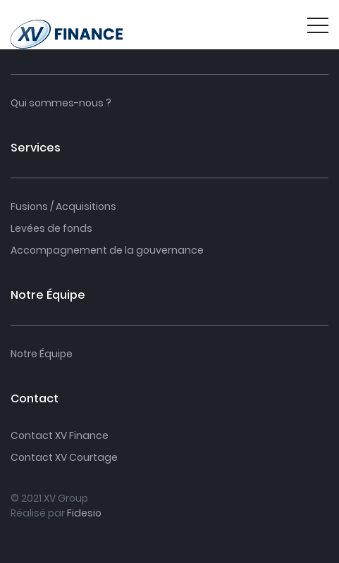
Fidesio (84, 513)
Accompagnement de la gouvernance (107, 250)
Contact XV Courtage (64, 457)
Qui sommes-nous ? (61, 103)
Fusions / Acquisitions (63, 206)
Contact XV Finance (60, 435)
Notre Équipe (42, 354)
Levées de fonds (51, 228)
